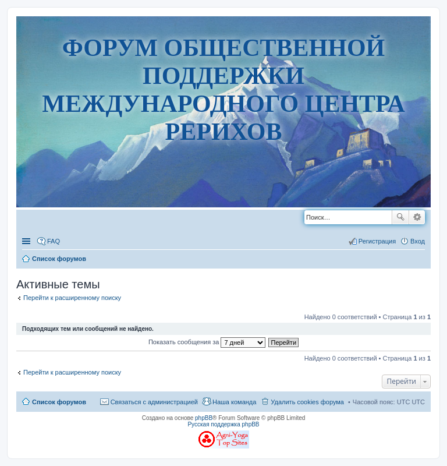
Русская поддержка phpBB (223, 424)
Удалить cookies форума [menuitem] (307, 401)
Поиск (400, 217)
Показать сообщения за (206, 341)
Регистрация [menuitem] (377, 241)
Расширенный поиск (417, 217)
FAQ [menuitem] (53, 241)
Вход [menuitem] (417, 241)
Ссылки (27, 241)
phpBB (203, 418)
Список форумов (59, 401)
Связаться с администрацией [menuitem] (154, 401)
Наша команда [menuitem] (234, 401)
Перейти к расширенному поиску (72, 297)
